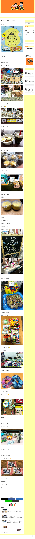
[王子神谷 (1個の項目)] (29, 90)
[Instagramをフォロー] (11, 505)
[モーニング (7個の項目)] (27, 82)
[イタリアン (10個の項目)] (27, 80)
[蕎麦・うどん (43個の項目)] (27, 74)
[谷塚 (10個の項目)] (30, 80)
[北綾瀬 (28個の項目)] (29, 75)
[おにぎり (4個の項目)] (30, 86)
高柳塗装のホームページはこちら (29, 66)
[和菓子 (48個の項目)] (26, 73)
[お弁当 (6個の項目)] (30, 85)
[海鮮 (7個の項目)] (30, 82)
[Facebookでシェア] (11, 499)
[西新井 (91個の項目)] (26, 72)
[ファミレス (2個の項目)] (27, 89)
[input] (29, 23)
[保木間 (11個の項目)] (29, 79)
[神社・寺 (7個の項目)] (32, 81)
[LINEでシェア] (8, 501)
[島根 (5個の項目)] (33, 85)
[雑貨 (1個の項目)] (33, 90)
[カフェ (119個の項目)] (29, 71)
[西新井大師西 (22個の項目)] (27, 77)
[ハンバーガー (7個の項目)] (29, 81)
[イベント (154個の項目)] (26, 71)
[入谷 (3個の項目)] (29, 88)
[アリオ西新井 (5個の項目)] (27, 86)
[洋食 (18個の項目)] (28, 78)
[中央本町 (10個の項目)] (32, 79)
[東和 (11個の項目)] (26, 79)
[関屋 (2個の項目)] (30, 89)
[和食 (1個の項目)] (32, 91)
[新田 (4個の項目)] (33, 86)
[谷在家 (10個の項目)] (32, 80)
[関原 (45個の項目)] (33, 73)
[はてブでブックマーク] (19, 499)
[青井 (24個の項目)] (32, 75)
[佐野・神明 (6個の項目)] (31, 83)
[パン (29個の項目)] (33, 74)
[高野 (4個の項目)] (33, 87)
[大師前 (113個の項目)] (32, 71)
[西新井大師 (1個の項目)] (27, 92)
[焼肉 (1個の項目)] (30, 91)
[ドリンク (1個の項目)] (26, 91)
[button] (15, 501)
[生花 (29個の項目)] (26, 75)
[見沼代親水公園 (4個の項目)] (27, 87)
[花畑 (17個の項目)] (31, 78)
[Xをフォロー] (9, 505)
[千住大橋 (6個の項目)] (27, 83)
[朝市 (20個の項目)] (33, 77)
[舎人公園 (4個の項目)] (30, 87)
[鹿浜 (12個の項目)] (33, 78)
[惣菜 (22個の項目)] (30, 77)
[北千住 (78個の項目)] (32, 72)
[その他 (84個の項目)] (29, 72)
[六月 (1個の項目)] (30, 92)
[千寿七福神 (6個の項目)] (27, 85)
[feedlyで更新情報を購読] (12, 505)
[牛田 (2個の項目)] (33, 89)
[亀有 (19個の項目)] (26, 78)
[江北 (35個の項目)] (30, 74)
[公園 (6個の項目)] (33, 82)
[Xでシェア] (4, 499)
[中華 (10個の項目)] (26, 81)
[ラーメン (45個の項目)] (29, 73)
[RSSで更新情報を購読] (14, 505)
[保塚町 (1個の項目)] (26, 90)
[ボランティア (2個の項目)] (32, 88)
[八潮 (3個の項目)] (26, 88)
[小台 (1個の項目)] (33, 92)
